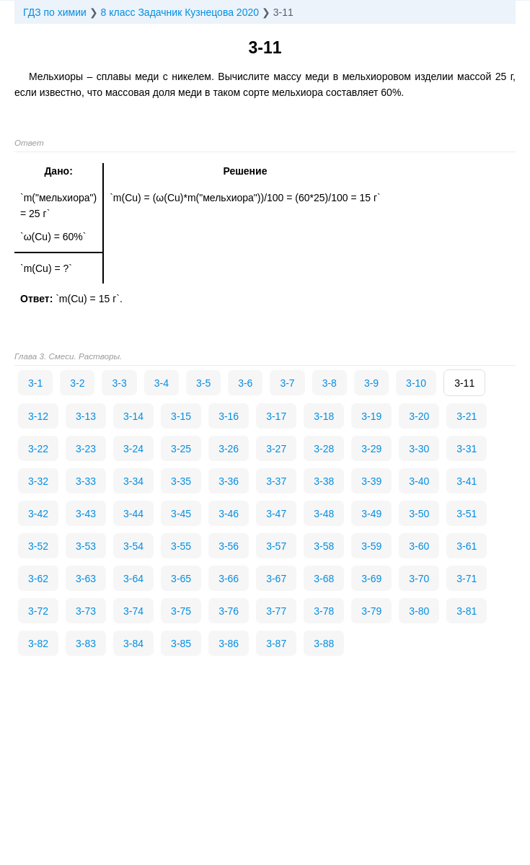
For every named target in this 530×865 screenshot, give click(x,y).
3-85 (181, 643)
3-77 (276, 611)
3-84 (133, 643)
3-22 (38, 449)
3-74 (133, 611)
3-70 (419, 578)
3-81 (466, 611)
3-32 (38, 481)
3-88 (324, 643)
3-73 (86, 611)
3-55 (181, 546)
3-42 (38, 513)
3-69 (371, 578)
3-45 (181, 513)
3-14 (133, 416)
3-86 (228, 643)
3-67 (276, 578)
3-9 (371, 383)
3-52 (38, 546)
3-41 (466, 481)
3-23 (86, 449)
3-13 (86, 416)
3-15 (181, 416)
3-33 (86, 481)
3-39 (371, 481)
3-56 (228, 546)
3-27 (276, 449)
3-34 (133, 481)
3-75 (181, 611)
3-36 (228, 481)
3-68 (324, 578)
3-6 (245, 383)
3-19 (371, 416)
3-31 (466, 449)
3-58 (324, 546)
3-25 (181, 449)
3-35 (181, 481)
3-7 (287, 383)
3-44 (133, 513)
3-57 (276, 546)
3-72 (38, 611)
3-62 (38, 578)
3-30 (419, 449)
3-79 (371, 611)
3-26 (228, 449)
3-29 (371, 449)
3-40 (419, 481)
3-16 (228, 416)
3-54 (133, 546)
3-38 (324, 481)
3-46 (228, 513)
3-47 (276, 513)
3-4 (161, 383)
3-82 (38, 643)
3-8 (329, 383)
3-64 (133, 578)
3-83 (86, 643)
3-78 (324, 611)
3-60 (419, 546)
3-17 (276, 416)
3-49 (371, 513)
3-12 (38, 416)
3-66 (228, 578)
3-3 (119, 383)
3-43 (86, 513)
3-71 (466, 578)
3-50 (419, 513)
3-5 (203, 383)
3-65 (181, 578)
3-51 (466, 513)
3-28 (324, 449)
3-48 (324, 513)
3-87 (276, 643)
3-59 (371, 546)
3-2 (77, 383)
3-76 (228, 611)
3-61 (466, 546)
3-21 (466, 416)
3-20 (419, 416)
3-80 (419, 611)
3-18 (324, 416)
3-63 (86, 578)
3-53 (86, 546)
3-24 (133, 449)
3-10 (416, 383)
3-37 (276, 481)
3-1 (35, 383)
